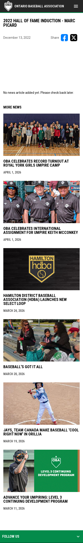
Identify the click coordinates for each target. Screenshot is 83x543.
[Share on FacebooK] (64, 37)
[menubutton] (76, 6)
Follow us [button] (10, 536)
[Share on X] (73, 37)
